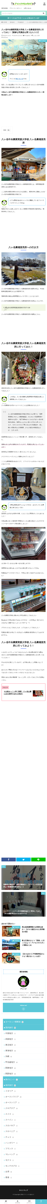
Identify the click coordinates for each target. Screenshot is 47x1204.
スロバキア (11, 1125)
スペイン (10, 1119)
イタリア (10, 1091)
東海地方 (10, 1050)
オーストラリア (13, 1096)
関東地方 (10, 1068)
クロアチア (11, 1108)
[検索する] (43, 13)
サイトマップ (23, 1190)
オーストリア (12, 1102)
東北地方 (10, 1045)
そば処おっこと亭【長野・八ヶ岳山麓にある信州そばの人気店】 (17, 693)
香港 (8, 1177)
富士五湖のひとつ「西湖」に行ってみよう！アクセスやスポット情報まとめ (33, 943)
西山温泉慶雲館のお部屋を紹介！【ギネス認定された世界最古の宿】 (33, 929)
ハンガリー (11, 1143)
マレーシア (11, 1154)
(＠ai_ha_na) (19, 79)
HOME (5, 22)
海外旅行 (10, 1085)
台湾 (8, 1171)
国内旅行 (12, 22)
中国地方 (10, 1033)
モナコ (9, 1160)
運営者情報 (4, 8)
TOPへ (41, 1201)
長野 (38, 35)
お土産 (35, 35)
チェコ (9, 1137)
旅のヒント (11, 1079)
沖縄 (8, 1056)
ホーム (6, 1201)
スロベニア (11, 1131)
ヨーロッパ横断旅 (14, 1022)
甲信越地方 (21, 22)
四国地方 (10, 1039)
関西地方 (10, 1073)
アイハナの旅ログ (29, 1194)
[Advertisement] (23, 111)
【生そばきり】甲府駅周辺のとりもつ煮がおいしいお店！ (33, 955)
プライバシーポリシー (16, 8)
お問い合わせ (27, 8)
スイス (9, 1114)
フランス (10, 1148)
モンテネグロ (12, 1166)
